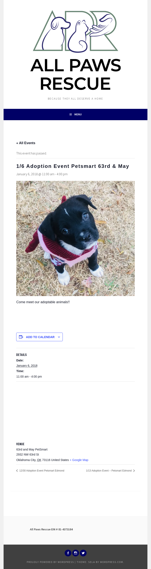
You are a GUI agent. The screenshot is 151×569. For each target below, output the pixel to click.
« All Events (25, 143)
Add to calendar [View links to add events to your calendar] (40, 337)
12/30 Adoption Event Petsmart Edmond (41, 470)
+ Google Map (79, 460)
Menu (78, 114)
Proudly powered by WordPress (50, 562)
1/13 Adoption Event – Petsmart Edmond (109, 470)
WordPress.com (111, 562)
